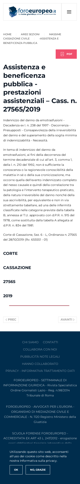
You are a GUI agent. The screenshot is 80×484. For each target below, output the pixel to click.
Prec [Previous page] (11, 319)
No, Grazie (38, 469)
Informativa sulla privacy (38, 461)
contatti (50, 342)
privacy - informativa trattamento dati (40, 371)
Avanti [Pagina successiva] (68, 319)
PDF (66, 54)
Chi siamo (30, 342)
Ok (16, 469)
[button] (69, 11)
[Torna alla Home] (32, 11)
